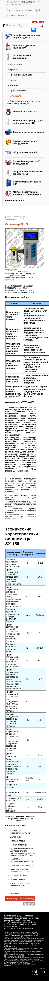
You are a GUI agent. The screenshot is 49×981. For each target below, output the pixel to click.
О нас (9, 10)
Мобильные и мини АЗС (25, 112)
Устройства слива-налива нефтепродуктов (26, 36)
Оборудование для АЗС (25, 152)
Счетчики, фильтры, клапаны (28, 132)
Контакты (22, 15)
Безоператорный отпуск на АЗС (27, 183)
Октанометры (10, 219)
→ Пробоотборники (16, 91)
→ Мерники (12, 85)
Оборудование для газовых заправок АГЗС (27, 172)
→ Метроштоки (14, 64)
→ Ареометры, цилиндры (19, 75)
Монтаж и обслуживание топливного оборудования (27, 193)
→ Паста (11, 80)
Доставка (11, 15)
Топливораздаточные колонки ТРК (24, 46)
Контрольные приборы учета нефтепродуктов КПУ (28, 122)
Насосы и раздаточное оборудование (25, 142)
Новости (19, 10)
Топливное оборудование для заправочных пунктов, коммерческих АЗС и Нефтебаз (21, 918)
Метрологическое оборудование (22, 56)
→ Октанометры (15, 96)
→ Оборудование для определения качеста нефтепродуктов (24, 102)
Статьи (28, 10)
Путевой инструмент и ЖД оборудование (26, 162)
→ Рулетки (12, 69)
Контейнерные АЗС (15, 200)
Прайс (38, 10)
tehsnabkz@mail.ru (12, 926)
